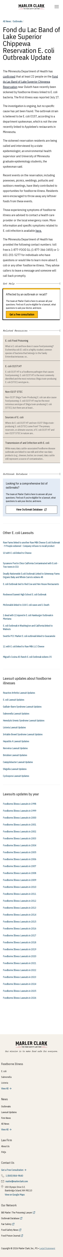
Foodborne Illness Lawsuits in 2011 (19, 893)
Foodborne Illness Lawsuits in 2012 (19, 900)
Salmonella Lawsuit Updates (16, 713)
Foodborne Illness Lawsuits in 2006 (19, 859)
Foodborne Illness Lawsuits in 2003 (19, 838)
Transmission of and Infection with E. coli (27, 443)
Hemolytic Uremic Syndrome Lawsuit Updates (23, 720)
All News (7, 21)
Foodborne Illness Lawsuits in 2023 (19, 977)
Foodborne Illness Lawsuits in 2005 (19, 852)
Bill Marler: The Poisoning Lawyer (16, 1212)
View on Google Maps (15, 1194)
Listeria (4, 1082)
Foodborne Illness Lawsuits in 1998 (19, 803)
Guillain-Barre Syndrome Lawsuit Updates (22, 706)
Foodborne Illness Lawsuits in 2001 (19, 824)
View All (5, 1088)
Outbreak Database (10, 1218)
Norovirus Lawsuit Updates (15, 748)
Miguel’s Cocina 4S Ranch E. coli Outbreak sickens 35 (27, 656)
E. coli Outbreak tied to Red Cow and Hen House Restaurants (31, 584)
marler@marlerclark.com (16, 1181)
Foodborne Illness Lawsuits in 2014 (19, 914)
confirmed (9, 76)
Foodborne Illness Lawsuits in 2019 (19, 949)
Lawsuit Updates (9, 1112)
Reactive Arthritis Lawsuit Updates (19, 692)
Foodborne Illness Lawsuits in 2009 (19, 880)
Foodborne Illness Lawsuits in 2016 (19, 928)
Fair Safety (6, 1224)
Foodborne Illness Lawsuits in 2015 (19, 921)
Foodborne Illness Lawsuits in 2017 (19, 935)
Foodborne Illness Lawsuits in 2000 (19, 817)
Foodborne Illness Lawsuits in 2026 (19, 997)
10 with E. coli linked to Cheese (17, 552)
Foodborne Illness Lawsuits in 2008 (19, 873)
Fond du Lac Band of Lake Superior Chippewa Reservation (30, 81)
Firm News (6, 1118)
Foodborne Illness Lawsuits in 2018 (19, 942)
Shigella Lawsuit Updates (15, 769)
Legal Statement (47, 1248)
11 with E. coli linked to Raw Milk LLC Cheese (23, 646)
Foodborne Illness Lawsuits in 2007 (19, 866)
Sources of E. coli (14, 417)
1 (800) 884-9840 (14, 1175)
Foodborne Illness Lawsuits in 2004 (19, 845)
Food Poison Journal (10, 1235)
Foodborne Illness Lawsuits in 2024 (19, 984)
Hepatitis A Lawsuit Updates (16, 741)
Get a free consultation (22, 314)
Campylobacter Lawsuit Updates (18, 762)
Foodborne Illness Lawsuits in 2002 (19, 831)
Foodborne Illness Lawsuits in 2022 (19, 970)
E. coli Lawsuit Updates (13, 699)
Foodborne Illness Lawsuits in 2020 (19, 956)
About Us (5, 1146)
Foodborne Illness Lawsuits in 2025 (19, 990)
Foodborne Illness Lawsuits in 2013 (19, 907)
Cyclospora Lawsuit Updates (16, 776)
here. (38, 231)
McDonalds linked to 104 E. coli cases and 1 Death (26, 604)
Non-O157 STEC (14, 391)
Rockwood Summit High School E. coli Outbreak (24, 594)
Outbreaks (17, 21)
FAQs (3, 1152)
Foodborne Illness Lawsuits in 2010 (19, 887)
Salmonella (6, 1077)
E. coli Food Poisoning (16, 340)
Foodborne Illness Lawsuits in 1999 (19, 810)
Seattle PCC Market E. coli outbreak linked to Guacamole (29, 636)
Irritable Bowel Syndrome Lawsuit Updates (23, 734)
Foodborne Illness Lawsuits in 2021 (19, 963)
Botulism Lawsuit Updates (15, 755)
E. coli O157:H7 (13, 366)
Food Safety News (9, 1229)
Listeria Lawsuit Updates (14, 727)
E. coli (3, 1071)
